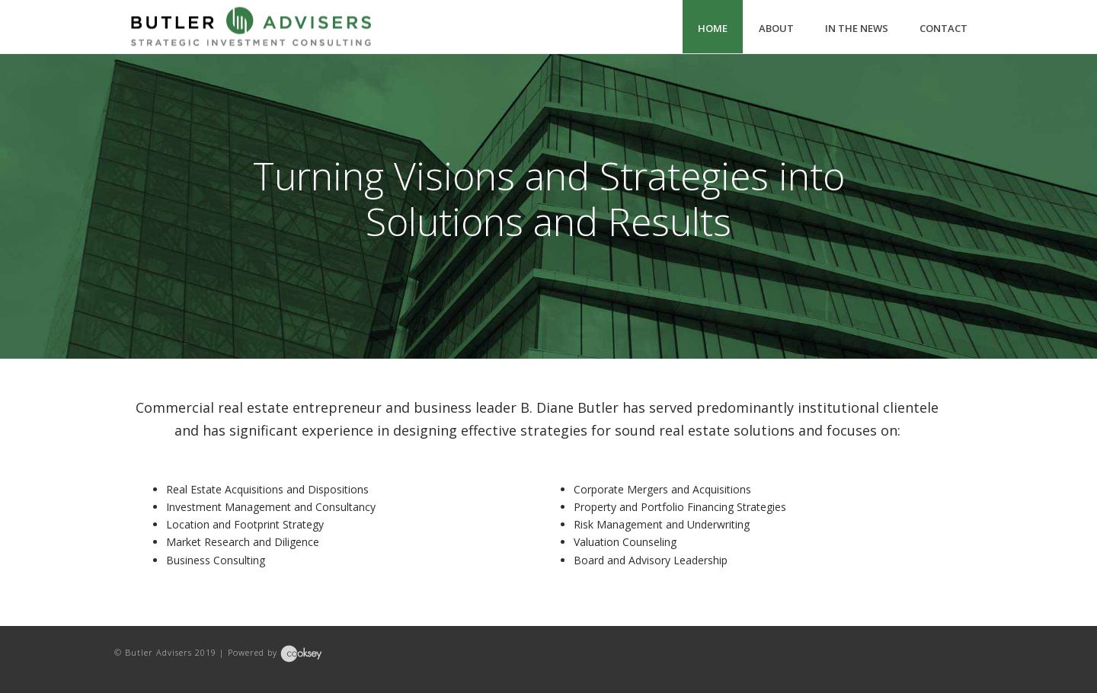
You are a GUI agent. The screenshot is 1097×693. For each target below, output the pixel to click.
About (776, 28)
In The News (856, 28)
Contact (943, 28)
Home (713, 28)
